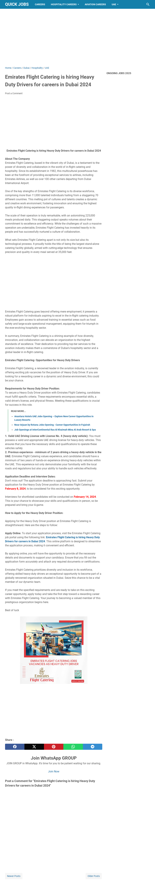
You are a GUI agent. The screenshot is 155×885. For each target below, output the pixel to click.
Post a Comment (14, 93)
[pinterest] (53, 747)
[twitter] (34, 747)
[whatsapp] (73, 747)
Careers (40, 4)
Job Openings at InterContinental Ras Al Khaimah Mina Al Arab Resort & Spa (55, 429)
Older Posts (94, 876)
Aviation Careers (95, 4)
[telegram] (92, 747)
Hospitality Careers (64, 4)
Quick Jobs (17, 4)
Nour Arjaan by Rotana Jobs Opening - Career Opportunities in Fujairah (52, 424)
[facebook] (14, 747)
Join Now (53, 771)
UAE (114, 4)
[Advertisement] (77, 37)
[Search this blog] (148, 4)
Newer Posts (13, 876)
